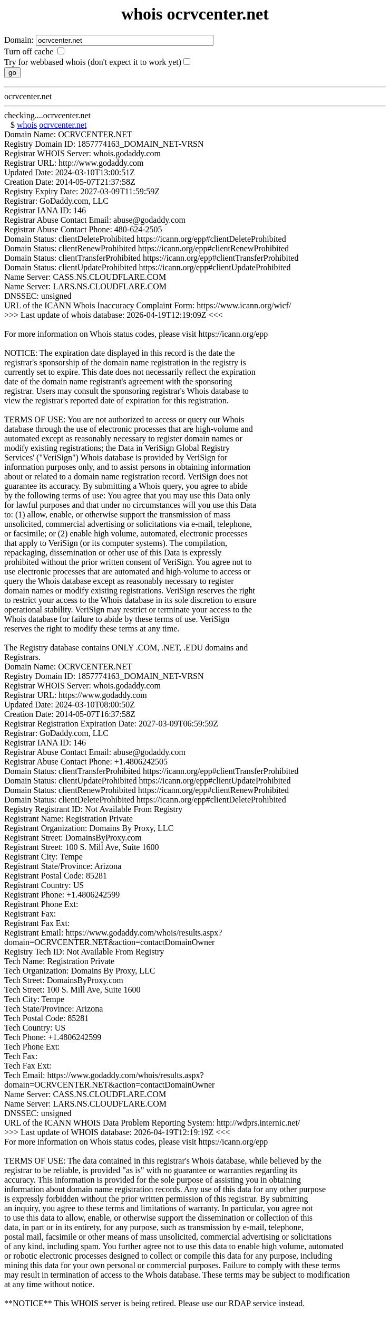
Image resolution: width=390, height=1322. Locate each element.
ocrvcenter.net (62, 124)
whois (27, 124)
